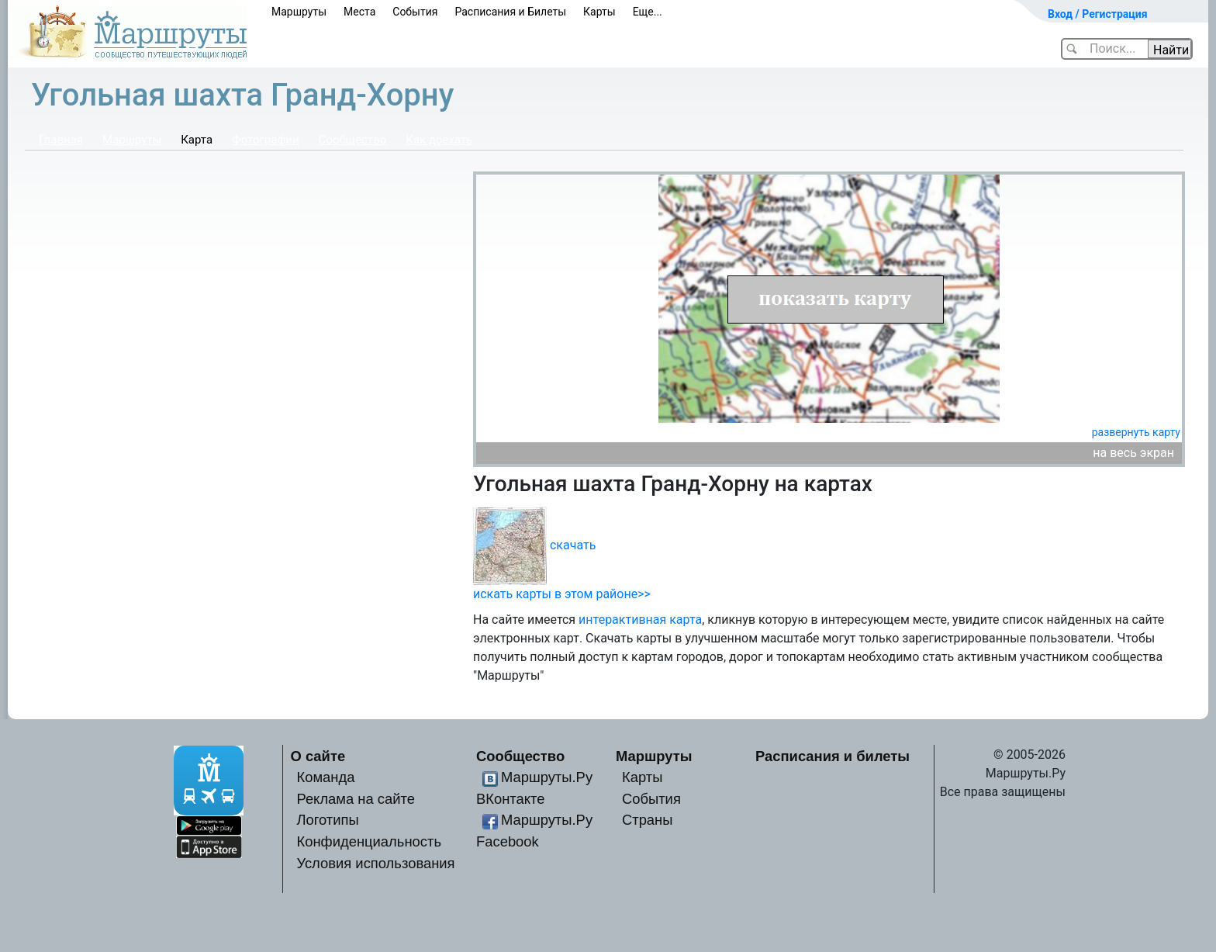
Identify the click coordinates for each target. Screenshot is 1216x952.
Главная (61, 140)
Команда (325, 777)
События (414, 11)
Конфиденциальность (368, 841)
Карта (196, 140)
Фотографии (265, 140)
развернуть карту (1136, 432)
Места (359, 11)
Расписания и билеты (832, 756)
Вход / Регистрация (1098, 14)
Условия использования (375, 863)
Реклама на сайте (355, 799)
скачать (573, 545)
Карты (599, 11)
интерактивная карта (640, 619)
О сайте (318, 756)
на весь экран (1133, 452)
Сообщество (353, 140)
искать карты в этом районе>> (562, 594)
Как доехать (439, 140)
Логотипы (327, 820)
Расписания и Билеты (510, 11)
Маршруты (298, 11)
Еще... (647, 11)
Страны (647, 820)
